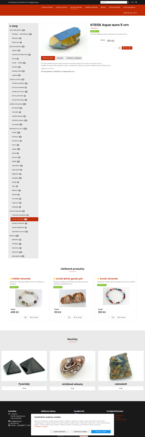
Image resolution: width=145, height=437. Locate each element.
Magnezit (16, 174)
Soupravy (16, 248)
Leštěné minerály (91, 7)
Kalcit (15, 153)
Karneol (16, 157)
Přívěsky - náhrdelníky (22, 34)
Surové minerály (76, 7)
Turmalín (16, 199)
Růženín (16, 190)
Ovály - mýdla (19, 63)
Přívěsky (16, 244)
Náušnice (16, 38)
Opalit (15, 182)
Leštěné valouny (19, 120)
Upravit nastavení (73, 432)
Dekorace (17, 42)
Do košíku (127, 48)
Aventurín (17, 141)
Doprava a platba (114, 417)
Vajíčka (16, 75)
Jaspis (16, 149)
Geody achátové (19, 223)
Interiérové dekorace (21, 54)
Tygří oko (16, 203)
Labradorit (17, 166)
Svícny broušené (19, 87)
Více (24, 388)
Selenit (16, 194)
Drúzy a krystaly (19, 219)
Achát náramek (109, 278)
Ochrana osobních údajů (117, 420)
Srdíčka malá (18, 71)
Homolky (16, 112)
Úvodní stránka (47, 7)
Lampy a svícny (61, 7)
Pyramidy (17, 124)
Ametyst (17, 137)
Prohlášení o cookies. (41, 427)
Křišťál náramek (21, 278)
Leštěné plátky (19, 116)
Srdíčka (16, 67)
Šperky (103, 7)
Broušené (17, 108)
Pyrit (15, 186)
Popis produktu (48, 58)
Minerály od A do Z (130, 13)
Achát (16, 132)
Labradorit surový (20, 232)
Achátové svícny (20, 92)
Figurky (16, 50)
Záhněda (16, 207)
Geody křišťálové (19, 227)
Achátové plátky (19, 83)
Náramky (17, 252)
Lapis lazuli (17, 170)
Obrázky (60, 58)
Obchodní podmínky (115, 415)
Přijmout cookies (103, 432)
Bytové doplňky (114, 7)
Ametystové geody (20, 215)
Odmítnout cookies (88, 432)
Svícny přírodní (19, 96)
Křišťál (16, 161)
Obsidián (17, 178)
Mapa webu (84, 436)
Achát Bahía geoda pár (69, 278)
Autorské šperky (129, 7)
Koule (15, 59)
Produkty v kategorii (73, 58)
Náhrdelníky (18, 256)
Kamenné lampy (19, 100)
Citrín (15, 145)
